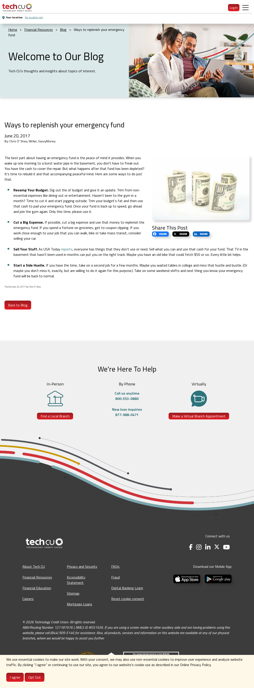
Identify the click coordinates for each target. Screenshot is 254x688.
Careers (28, 598)
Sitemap (73, 593)
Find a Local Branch (55, 416)
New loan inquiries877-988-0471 (127, 412)
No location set (34, 17)
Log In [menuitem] (234, 7)
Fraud (115, 577)
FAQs (115, 566)
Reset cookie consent (127, 598)
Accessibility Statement (76, 580)
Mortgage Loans (79, 604)
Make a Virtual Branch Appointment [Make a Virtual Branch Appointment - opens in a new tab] (199, 416)
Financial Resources (37, 577)
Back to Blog (18, 305)
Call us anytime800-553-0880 (127, 396)
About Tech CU (33, 566)
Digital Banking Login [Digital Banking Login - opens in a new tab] (127, 588)
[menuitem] (17, 7)
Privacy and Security (82, 566)
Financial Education (36, 588)
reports (66, 249)
